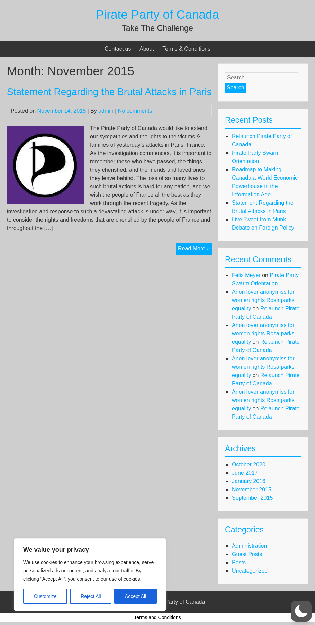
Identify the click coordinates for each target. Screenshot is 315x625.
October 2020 (249, 465)
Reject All (91, 596)
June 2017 (245, 473)
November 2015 (251, 490)
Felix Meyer (246, 275)
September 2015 (252, 498)
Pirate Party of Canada (157, 14)
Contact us (118, 49)
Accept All (135, 596)
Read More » (195, 249)
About (147, 49)
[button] (301, 611)
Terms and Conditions (157, 617)
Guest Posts (247, 554)
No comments (135, 111)
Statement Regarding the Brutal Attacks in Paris (109, 91)
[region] (90, 574)
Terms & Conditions (186, 49)
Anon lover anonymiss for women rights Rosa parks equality (263, 300)
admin (106, 111)
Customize (45, 596)
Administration (249, 546)
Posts (239, 562)
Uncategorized (250, 571)
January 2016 (249, 481)
